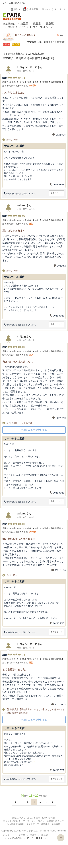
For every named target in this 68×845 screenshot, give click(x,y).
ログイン (46, 9)
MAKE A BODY (16, 27)
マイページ (59, 9)
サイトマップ (32, 824)
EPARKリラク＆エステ (12, 16)
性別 (17, 9)
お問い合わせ (48, 817)
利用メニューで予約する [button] (34, 429)
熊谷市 (37, 23)
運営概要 (45, 824)
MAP (60, 35)
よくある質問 (33, 817)
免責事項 (55, 824)
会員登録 (33, 9)
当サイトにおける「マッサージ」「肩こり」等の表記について (33, 821)
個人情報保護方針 (15, 824)
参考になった (57, 193)
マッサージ (9, 23)
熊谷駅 (50, 23)
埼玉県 (24, 23)
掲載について (18, 817)
